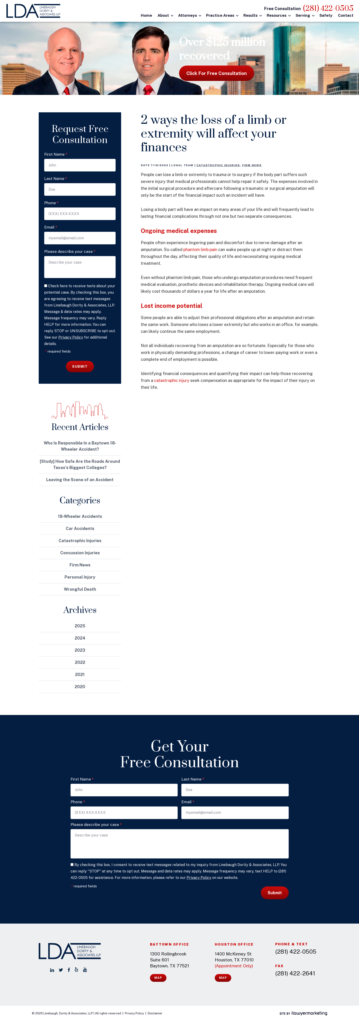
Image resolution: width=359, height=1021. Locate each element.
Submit (80, 366)
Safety (325, 15)
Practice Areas (220, 15)
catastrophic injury (171, 380)
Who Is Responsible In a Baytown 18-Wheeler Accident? (80, 446)
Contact (346, 15)
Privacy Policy (70, 337)
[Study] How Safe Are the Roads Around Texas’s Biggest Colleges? (80, 464)
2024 (80, 638)
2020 (80, 686)
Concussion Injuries (80, 552)
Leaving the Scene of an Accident (80, 479)
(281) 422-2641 (295, 973)
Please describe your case (69, 251)
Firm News (252, 165)
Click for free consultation (216, 73)
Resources (276, 15)
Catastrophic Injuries (218, 165)
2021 (80, 674)
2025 (80, 626)
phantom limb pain (200, 249)
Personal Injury (80, 577)
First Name (55, 154)
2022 (80, 662)
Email (50, 227)
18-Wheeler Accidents (80, 516)
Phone (51, 203)
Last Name (55, 178)
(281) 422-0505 (328, 8)
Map (158, 978)
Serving (303, 15)
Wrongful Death (80, 589)
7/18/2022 (159, 165)
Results (250, 15)
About (163, 15)
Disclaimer (155, 1013)
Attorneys (187, 15)
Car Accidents (80, 528)
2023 (80, 650)
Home (146, 15)
